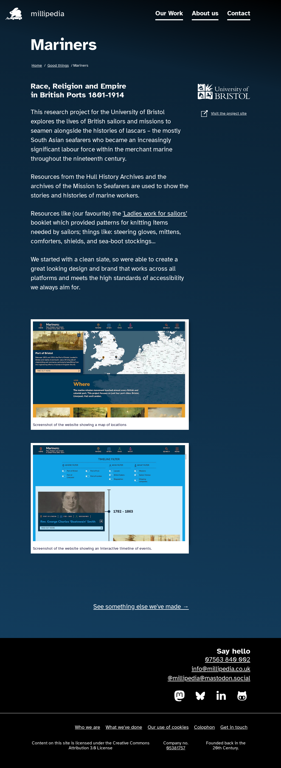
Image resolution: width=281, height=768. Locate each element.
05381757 (175, 748)
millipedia (47, 13)
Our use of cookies (168, 727)
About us (205, 13)
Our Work (169, 13)
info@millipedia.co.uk (221, 669)
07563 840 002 (227, 659)
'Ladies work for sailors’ (155, 214)
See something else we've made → (141, 607)
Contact (238, 13)
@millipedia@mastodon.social (209, 678)
